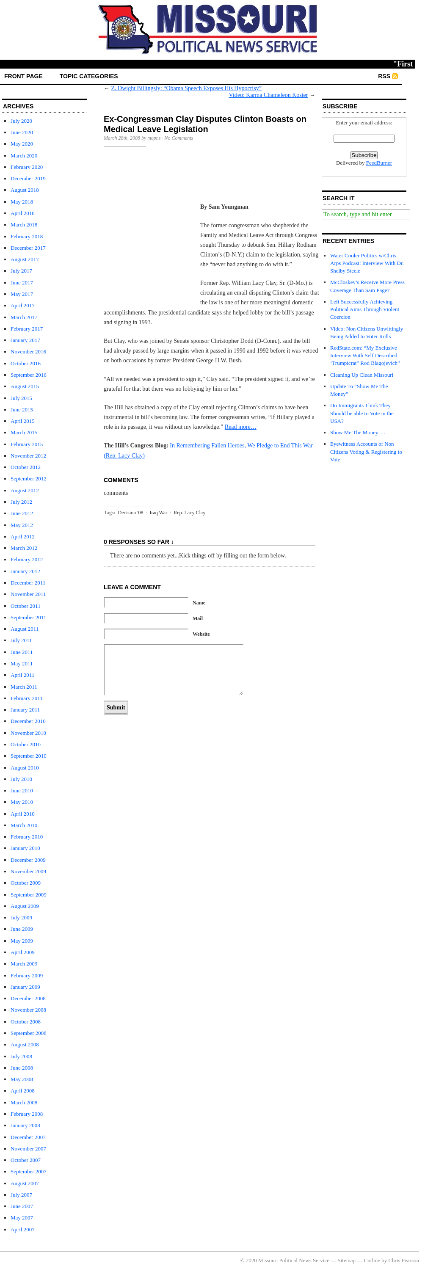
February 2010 (27, 836)
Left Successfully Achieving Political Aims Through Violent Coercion (364, 309)
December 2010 (28, 721)
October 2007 (26, 1160)
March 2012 (24, 548)
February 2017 (27, 329)
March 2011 (24, 687)
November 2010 (28, 733)
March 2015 (24, 432)
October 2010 (26, 744)
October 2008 (26, 1021)
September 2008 (29, 1033)
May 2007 (22, 1217)
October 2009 (26, 883)
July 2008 (21, 1056)
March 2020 (24, 155)
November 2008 (28, 1010)
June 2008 (22, 1068)
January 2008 (25, 1125)
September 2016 (29, 375)
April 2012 (23, 536)
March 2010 (24, 825)
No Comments (179, 138)
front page (23, 76)
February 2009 (27, 975)
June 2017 (22, 282)
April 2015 (23, 421)
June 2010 (22, 790)
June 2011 (22, 652)
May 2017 (22, 294)
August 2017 (25, 259)
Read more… (241, 427)
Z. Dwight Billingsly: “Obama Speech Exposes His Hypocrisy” (186, 88)
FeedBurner (379, 163)
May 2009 (22, 941)
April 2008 (23, 1090)
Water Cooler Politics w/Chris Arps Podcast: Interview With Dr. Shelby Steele (367, 263)
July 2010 (21, 779)
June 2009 (22, 929)
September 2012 (29, 478)
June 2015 (22, 409)
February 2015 (27, 444)
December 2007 (28, 1137)
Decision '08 (131, 513)
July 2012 (21, 502)
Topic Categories (89, 76)
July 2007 (21, 1195)
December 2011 (28, 582)
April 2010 (23, 814)
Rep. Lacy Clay (189, 513)
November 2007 (28, 1148)
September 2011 (28, 617)
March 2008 (24, 1102)
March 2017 (24, 317)
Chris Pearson (403, 1260)
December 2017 (28, 248)
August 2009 (25, 906)
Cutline (372, 1260)
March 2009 (24, 963)
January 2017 (25, 340)
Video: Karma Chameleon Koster (268, 95)
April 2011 (22, 675)
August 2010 (25, 767)
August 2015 (25, 386)
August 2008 (25, 1044)
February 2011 (27, 698)
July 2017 (21, 271)
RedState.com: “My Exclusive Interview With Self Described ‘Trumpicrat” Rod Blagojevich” (365, 355)
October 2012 (26, 467)
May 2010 (22, 802)
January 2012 (25, 571)
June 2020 (22, 132)
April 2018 (23, 213)
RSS (384, 76)
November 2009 (28, 871)
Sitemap (347, 1260)
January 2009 (25, 987)
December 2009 (28, 860)
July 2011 (21, 640)
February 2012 (27, 559)
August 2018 (25, 190)
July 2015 (21, 398)
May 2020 (22, 144)
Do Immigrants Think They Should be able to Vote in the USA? (362, 413)
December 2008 (28, 998)
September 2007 (29, 1171)
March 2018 (24, 224)
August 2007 (25, 1183)
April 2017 (23, 305)
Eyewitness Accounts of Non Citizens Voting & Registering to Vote (366, 451)
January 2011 (25, 709)
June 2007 (22, 1206)
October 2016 (26, 363)
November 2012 (28, 455)
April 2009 (23, 952)
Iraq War (158, 513)
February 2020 (27, 167)
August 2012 (25, 490)
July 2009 (21, 917)
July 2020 (21, 121)
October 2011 (26, 606)
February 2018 (27, 236)
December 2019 (28, 178)
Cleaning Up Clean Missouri (361, 375)
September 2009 (29, 894)
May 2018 (22, 202)
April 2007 (23, 1229)
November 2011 (28, 594)
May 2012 (22, 525)
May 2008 (22, 1079)
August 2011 (25, 629)
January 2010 (25, 848)
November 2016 (28, 351)
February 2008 (27, 1114)
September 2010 (29, 756)
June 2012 (22, 513)
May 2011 (22, 663)
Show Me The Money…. (357, 432)
